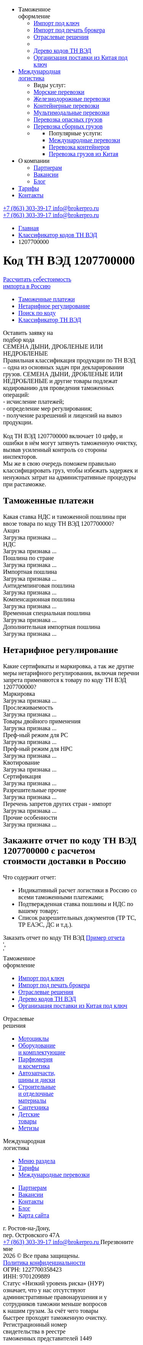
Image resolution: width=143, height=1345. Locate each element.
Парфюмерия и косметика (35, 1062)
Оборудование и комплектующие (41, 1049)
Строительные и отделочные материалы (37, 1093)
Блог (40, 181)
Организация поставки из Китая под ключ (72, 1005)
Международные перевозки (84, 140)
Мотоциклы (33, 1038)
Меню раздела (36, 1161)
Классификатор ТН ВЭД (49, 320)
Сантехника (33, 1107)
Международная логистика (39, 74)
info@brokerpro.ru (76, 208)
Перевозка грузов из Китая (83, 154)
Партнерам (48, 167)
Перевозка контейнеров (79, 147)
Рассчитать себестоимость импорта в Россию (37, 282)
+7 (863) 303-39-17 (28, 208)
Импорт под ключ (56, 23)
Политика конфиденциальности (44, 1262)
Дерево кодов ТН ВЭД (62, 50)
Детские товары (29, 1117)
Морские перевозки (59, 92)
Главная (28, 228)
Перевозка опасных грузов (68, 119)
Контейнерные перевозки (66, 105)
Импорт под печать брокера (69, 30)
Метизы (28, 1128)
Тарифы (28, 188)
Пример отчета (105, 937)
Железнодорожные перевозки (72, 99)
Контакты (30, 195)
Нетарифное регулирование (54, 306)
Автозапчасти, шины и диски (36, 1076)
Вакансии (46, 174)
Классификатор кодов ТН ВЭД (57, 235)
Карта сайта (33, 1215)
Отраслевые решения (61, 37)
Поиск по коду (37, 313)
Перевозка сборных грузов (68, 126)
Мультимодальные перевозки (71, 112)
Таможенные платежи (46, 299)
